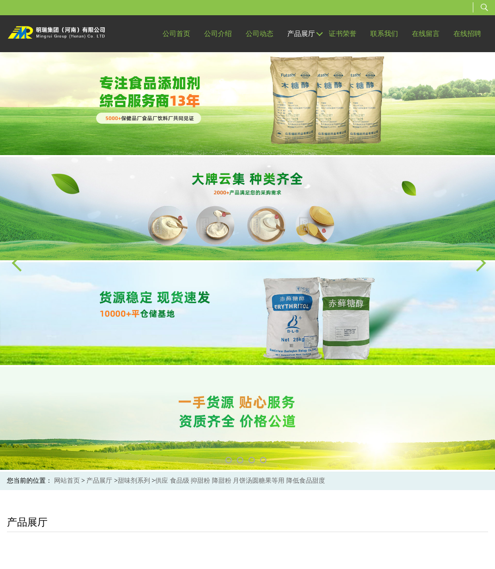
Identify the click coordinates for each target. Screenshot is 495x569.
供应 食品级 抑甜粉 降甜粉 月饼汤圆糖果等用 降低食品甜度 (240, 480)
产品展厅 (99, 480)
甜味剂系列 (134, 480)
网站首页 (67, 480)
